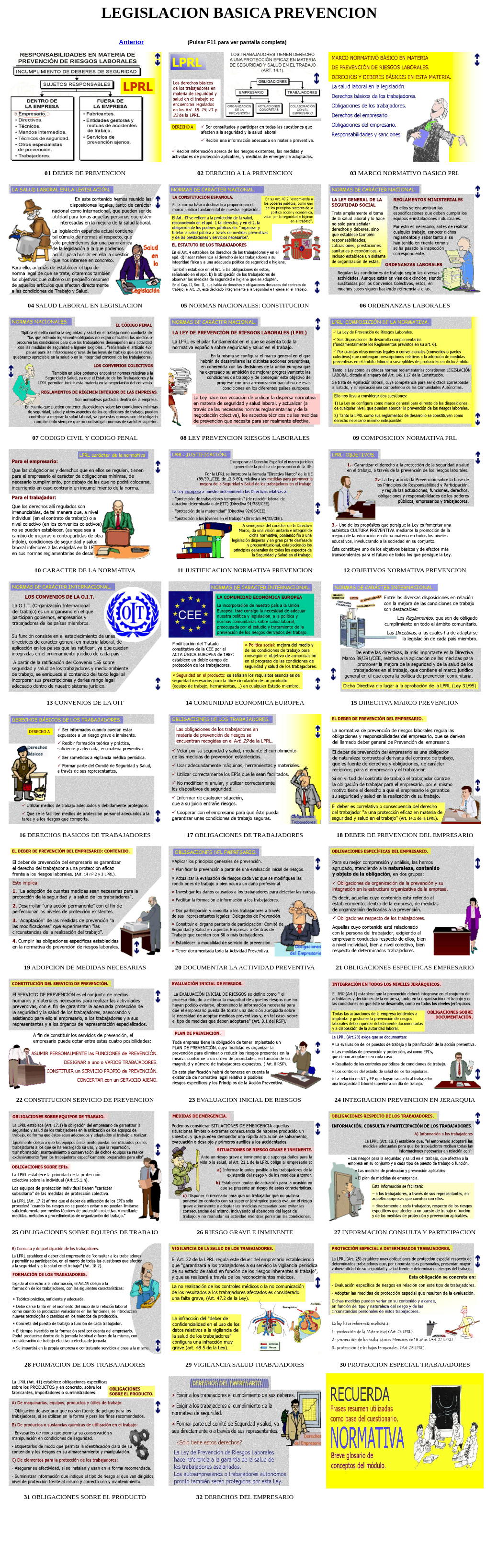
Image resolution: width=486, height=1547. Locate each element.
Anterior (131, 42)
